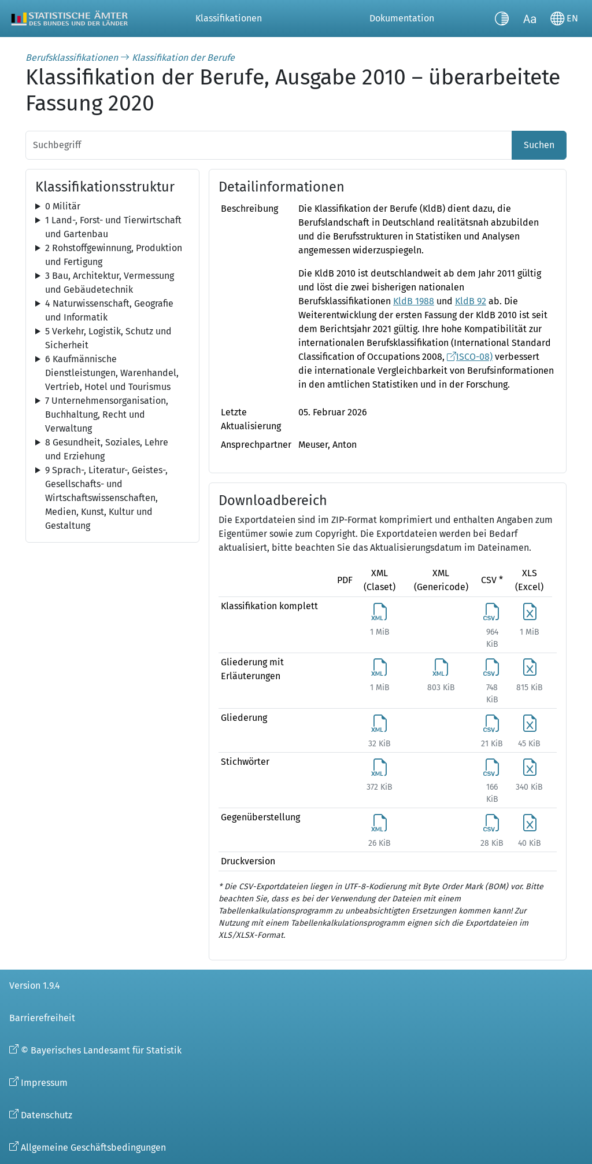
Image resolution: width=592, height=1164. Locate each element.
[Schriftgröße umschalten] (529, 18)
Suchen (539, 144)
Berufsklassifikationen (71, 57)
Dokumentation (401, 18)
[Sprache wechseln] (564, 18)
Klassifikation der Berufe (183, 57)
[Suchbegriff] (268, 145)
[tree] (112, 206)
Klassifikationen (228, 18)
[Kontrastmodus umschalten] (502, 18)
